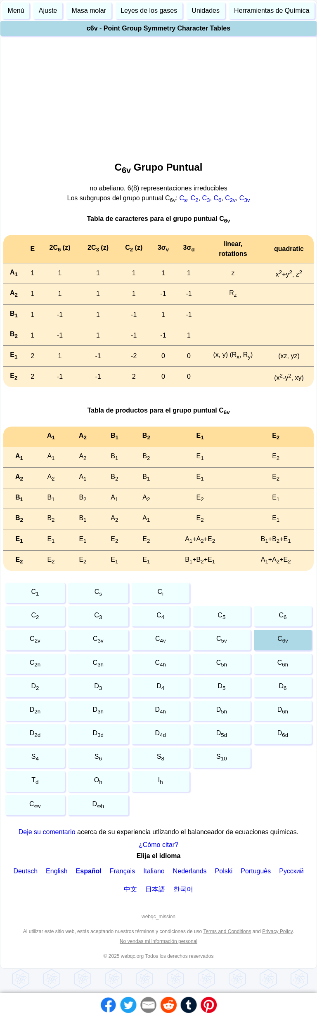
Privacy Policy (277, 931)
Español (89, 871)
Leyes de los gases (149, 10)
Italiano (154, 871)
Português (256, 871)
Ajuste (48, 10)
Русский (291, 871)
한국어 (183, 889)
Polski (224, 871)
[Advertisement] (158, 96)
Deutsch (25, 871)
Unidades (206, 10)
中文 (130, 889)
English (56, 871)
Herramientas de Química (271, 10)
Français (122, 871)
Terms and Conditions (227, 931)
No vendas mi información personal (158, 941)
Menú (16, 10)
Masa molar (88, 10)
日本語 (155, 889)
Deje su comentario (47, 831)
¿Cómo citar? (158, 844)
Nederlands (190, 871)
